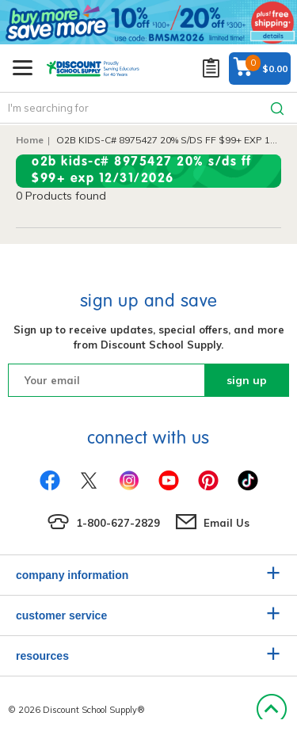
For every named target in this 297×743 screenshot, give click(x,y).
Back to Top (271, 710)
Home (30, 140)
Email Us (226, 522)
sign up (247, 380)
